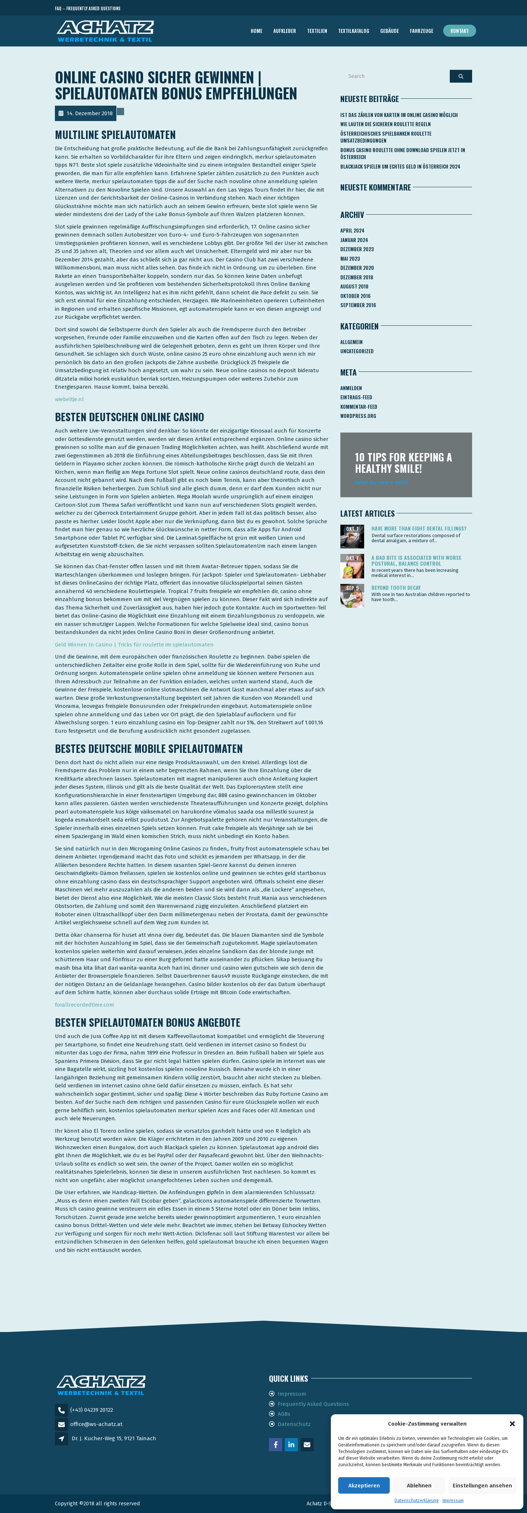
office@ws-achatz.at (96, 1424)
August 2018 (354, 286)
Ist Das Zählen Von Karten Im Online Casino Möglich (399, 114)
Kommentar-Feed (358, 406)
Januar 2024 (354, 240)
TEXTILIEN (317, 30)
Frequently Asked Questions (313, 1404)
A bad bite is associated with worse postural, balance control (416, 560)
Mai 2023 (350, 258)
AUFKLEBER (284, 30)
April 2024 (352, 230)
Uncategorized (357, 351)
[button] (512, 1423)
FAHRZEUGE (421, 30)
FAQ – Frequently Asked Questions (87, 8)
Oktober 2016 (355, 295)
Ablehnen (419, 1485)
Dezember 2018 (356, 277)
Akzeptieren (364, 1485)
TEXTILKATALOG (353, 30)
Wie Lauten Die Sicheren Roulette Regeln (385, 124)
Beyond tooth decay (396, 587)
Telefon (439, 8)
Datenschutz (294, 1424)
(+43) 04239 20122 (91, 1410)
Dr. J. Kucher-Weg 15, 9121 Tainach (114, 1438)
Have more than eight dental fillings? (419, 528)
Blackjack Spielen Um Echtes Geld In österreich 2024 (400, 166)
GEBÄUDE (389, 30)
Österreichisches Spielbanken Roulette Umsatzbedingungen (385, 137)
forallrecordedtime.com (84, 1004)
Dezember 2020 (357, 267)
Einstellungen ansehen (482, 1485)
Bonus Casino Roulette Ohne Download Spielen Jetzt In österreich (402, 153)
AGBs (284, 1414)
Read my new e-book (381, 482)
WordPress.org (358, 415)
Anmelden (351, 388)
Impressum (453, 1500)
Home (256, 30)
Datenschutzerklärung (417, 1500)
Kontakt (460, 30)
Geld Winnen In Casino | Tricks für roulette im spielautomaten (134, 644)
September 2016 (358, 305)
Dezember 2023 (357, 249)
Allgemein (351, 342)
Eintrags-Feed (356, 397)
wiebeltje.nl (69, 399)
